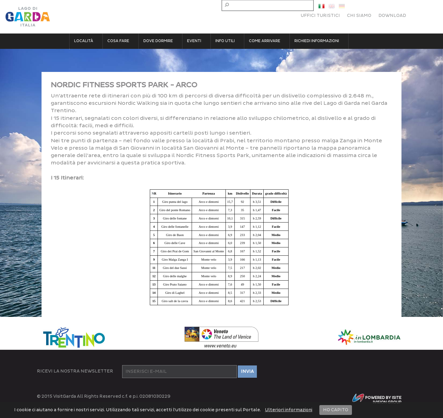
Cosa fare (118, 41)
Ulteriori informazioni (288, 409)
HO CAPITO (335, 409)
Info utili (225, 41)
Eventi (194, 41)
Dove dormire (158, 41)
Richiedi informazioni (316, 41)
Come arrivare (264, 41)
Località (83, 41)
